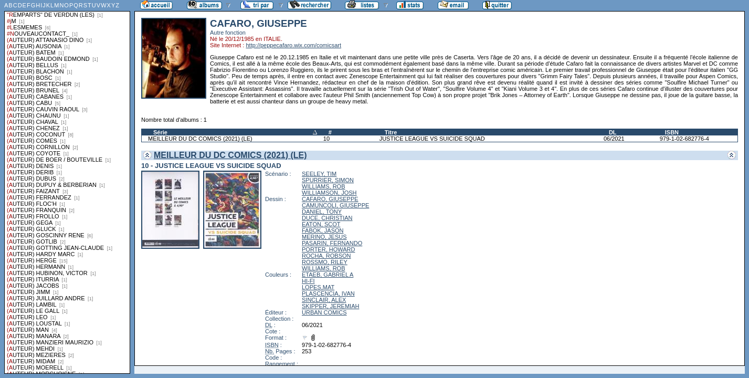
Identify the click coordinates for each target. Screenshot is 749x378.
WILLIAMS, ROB (323, 186)
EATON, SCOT (321, 224)
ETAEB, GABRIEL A (327, 274)
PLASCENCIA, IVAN (328, 293)
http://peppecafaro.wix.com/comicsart (293, 45)
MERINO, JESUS (324, 237)
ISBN (672, 132)
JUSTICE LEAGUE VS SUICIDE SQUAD (432, 138)
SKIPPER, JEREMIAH (330, 306)
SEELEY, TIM (319, 174)
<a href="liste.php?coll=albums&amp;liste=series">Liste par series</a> (67, 187)
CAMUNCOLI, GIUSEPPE (335, 205)
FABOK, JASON (322, 230)
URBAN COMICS (324, 312)
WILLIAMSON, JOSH (329, 193)
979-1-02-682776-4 (684, 138)
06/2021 (614, 138)
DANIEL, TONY (322, 211)
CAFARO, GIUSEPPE (330, 199)
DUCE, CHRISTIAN (327, 218)
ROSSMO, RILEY (324, 262)
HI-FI (308, 281)
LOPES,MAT (318, 287)
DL (613, 132)
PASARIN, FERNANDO (332, 243)
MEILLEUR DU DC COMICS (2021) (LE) (200, 138)
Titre (391, 132)
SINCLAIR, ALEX (324, 300)
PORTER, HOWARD (328, 249)
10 (326, 138)
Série (160, 132)
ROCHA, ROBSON (326, 256)
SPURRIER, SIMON (328, 180)
